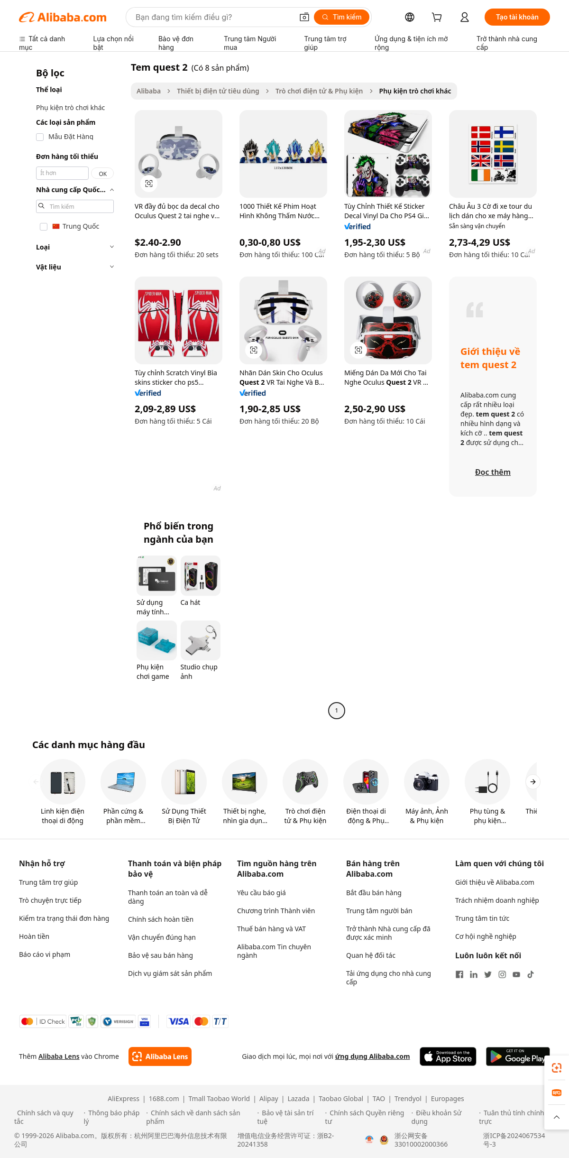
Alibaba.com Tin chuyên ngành (274, 951)
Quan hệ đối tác (370, 955)
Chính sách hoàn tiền (160, 919)
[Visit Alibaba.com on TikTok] (530, 974)
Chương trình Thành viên (276, 910)
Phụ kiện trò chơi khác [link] (415, 90)
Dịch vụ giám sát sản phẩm (170, 973)
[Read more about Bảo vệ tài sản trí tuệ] (289, 1117)
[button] (304, 17)
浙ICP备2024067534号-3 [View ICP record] (514, 1140)
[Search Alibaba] (213, 17)
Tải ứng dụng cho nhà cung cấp (388, 977)
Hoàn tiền (34, 936)
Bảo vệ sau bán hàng (160, 955)
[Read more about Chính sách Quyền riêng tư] (367, 1117)
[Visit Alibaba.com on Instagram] (502, 974)
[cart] (438, 18)
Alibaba (149, 90)
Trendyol (408, 1098)
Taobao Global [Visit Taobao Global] (341, 1098)
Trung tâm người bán (379, 910)
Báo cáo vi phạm (44, 954)
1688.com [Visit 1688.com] (164, 1098)
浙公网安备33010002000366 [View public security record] (421, 1140)
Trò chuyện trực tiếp (50, 900)
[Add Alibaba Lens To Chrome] (160, 1056)
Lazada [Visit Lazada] (298, 1098)
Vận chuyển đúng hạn (162, 937)
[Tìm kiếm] (341, 17)
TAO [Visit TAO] (379, 1098)
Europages (447, 1098)
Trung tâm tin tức (482, 918)
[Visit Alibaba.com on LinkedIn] (473, 974)
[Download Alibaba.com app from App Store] (448, 1056)
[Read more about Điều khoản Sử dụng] (443, 1117)
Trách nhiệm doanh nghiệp (497, 900)
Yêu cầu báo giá (261, 892)
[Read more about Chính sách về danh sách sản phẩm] (200, 1117)
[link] (556, 1068)
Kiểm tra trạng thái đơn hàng (64, 918)
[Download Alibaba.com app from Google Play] (518, 1056)
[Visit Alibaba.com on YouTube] (516, 974)
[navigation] (72, 390)
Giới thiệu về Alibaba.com (494, 882)
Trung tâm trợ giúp (48, 882)
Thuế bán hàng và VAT (271, 928)
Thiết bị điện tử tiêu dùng (218, 90)
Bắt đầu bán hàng (374, 892)
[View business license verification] (369, 1140)
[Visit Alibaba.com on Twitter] (488, 974)
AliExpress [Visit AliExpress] (123, 1098)
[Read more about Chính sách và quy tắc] (47, 1117)
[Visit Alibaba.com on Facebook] (459, 974)
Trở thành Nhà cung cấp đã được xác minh (388, 933)
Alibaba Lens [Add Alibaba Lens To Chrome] (59, 1056)
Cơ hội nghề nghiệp (485, 936)
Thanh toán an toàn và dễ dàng (168, 897)
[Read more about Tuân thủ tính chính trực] (517, 1117)
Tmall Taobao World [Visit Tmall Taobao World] (219, 1098)
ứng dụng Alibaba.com (372, 1056)
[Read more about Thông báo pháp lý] (114, 1117)
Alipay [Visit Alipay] (268, 1098)
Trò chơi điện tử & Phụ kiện (319, 90)
